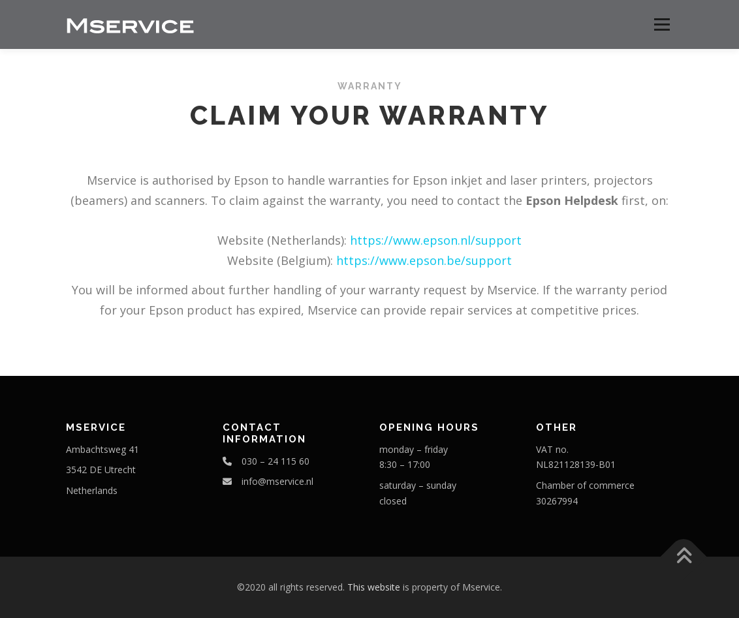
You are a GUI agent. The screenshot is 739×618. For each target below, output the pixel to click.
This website (373, 587)
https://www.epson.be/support (424, 260)
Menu (661, 24)
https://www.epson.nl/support (436, 240)
